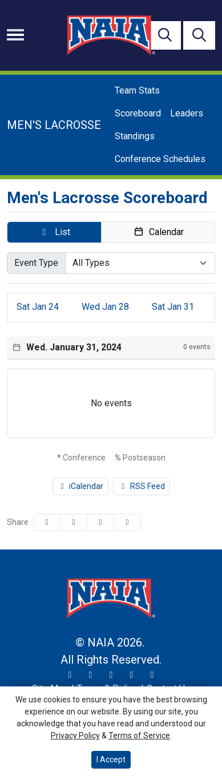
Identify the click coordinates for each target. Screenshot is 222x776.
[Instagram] (90, 675)
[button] (54, 232)
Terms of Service (139, 735)
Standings (135, 136)
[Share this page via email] (100, 522)
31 (173, 306)
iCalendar (81, 486)
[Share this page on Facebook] (46, 522)
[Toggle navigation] (15, 34)
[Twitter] (70, 675)
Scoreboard (138, 113)
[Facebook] (111, 675)
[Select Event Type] (140, 263)
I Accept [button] (111, 759)
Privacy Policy (75, 735)
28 (105, 306)
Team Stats (137, 90)
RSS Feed (141, 486)
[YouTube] (132, 675)
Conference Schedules (160, 158)
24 (38, 306)
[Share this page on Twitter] (73, 522)
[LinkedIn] (152, 675)
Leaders (186, 113)
